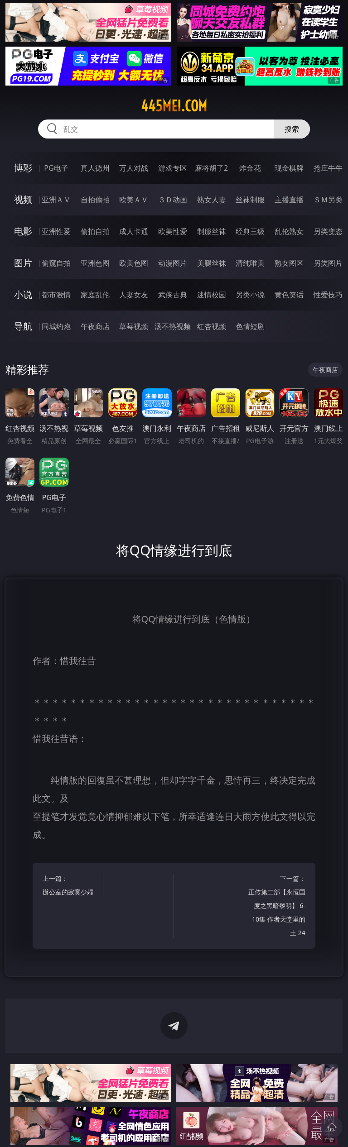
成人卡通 (133, 231)
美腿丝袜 (211, 263)
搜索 (292, 129)
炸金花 (250, 168)
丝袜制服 (250, 200)
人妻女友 (133, 295)
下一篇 (276, 907)
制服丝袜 (211, 231)
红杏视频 (211, 326)
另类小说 (250, 295)
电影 (23, 231)
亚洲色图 (95, 263)
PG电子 (56, 168)
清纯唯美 (250, 263)
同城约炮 (56, 326)
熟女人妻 (211, 200)
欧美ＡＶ (133, 200)
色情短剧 (250, 326)
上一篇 (71, 886)
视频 (23, 199)
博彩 (23, 168)
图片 (23, 263)
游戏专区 (172, 168)
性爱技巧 (328, 295)
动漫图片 (172, 263)
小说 (23, 294)
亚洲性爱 (56, 231)
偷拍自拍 (95, 231)
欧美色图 (133, 263)
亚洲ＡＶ (56, 200)
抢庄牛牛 (328, 168)
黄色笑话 (289, 295)
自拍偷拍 (95, 200)
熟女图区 (289, 263)
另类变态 (328, 231)
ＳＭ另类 (328, 200)
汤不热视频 (173, 326)
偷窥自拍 (56, 263)
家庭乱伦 (95, 295)
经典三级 (250, 231)
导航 (23, 326)
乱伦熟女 (289, 231)
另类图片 (328, 263)
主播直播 (289, 200)
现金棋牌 (289, 168)
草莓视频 (133, 326)
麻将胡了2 (211, 168)
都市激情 (56, 295)
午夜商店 (95, 326)
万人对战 (133, 168)
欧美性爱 (172, 231)
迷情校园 (211, 295)
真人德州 (95, 168)
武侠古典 (172, 295)
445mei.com (174, 106)
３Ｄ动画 (172, 200)
